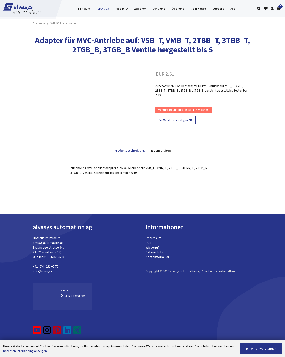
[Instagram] (47, 332)
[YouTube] (37, 332)
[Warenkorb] (278, 9)
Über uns (178, 9)
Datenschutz (154, 252)
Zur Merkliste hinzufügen (175, 120)
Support (218, 9)
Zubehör (140, 9)
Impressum (153, 238)
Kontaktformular (157, 257)
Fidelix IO (121, 9)
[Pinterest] (57, 332)
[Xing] (77, 332)
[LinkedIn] (67, 332)
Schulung (158, 9)
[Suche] (259, 9)
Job (232, 9)
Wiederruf (152, 247)
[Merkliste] (265, 9)
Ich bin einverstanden (261, 349)
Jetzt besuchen (73, 296)
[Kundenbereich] (272, 9)
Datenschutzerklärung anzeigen (25, 351)
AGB (148, 243)
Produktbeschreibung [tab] (129, 150)
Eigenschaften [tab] (161, 150)
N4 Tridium (82, 9)
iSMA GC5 (103, 9)
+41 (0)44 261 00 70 (45, 266)
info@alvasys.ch (43, 271)
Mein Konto (198, 9)
